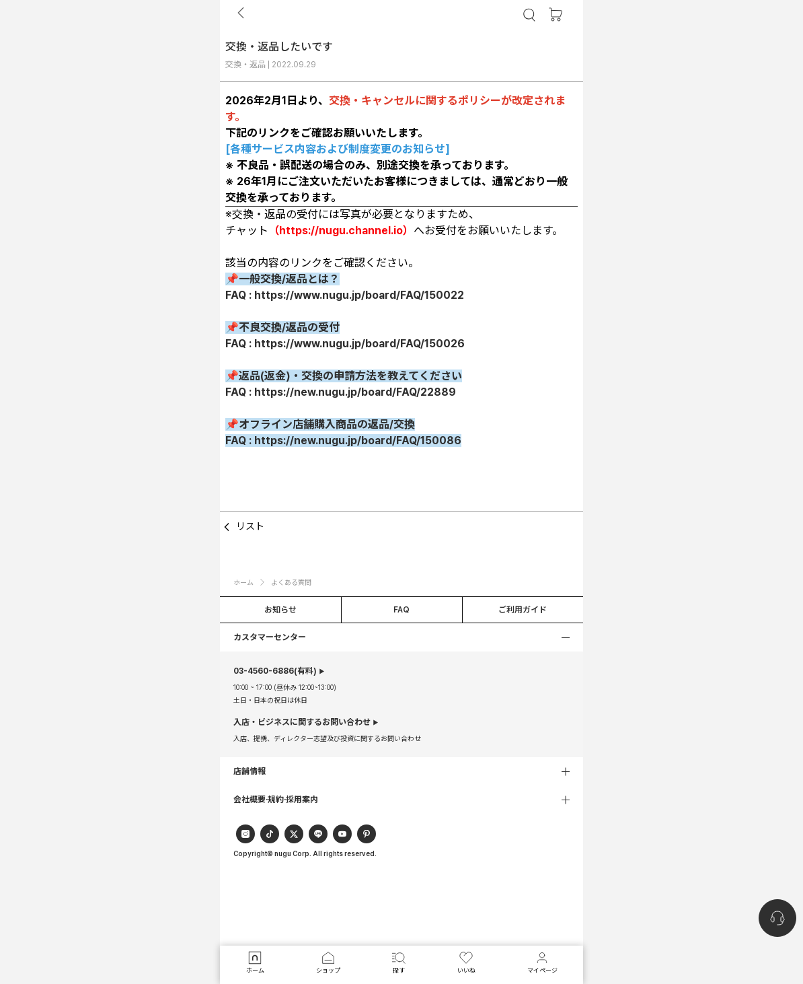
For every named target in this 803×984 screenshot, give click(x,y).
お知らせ (280, 609)
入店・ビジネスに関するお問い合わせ (302, 722)
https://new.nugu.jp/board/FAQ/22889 (355, 392)
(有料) (275, 671)
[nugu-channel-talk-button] (777, 918)
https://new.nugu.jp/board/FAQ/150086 (357, 440)
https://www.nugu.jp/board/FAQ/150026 (359, 343)
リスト (242, 527)
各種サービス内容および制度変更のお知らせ (337, 149)
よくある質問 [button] (291, 582)
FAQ (401, 609)
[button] (401, 637)
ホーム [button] (243, 582)
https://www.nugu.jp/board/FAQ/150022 (359, 295)
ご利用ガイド (522, 609)
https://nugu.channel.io (341, 230)
